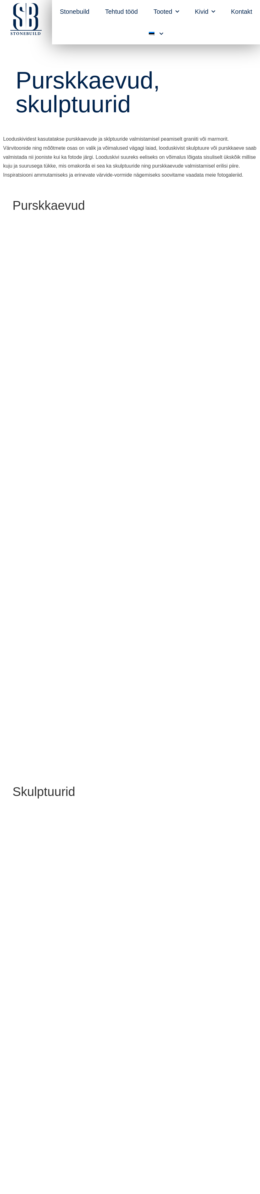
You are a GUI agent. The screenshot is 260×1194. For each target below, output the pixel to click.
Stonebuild (75, 11)
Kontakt (241, 11)
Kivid (205, 11)
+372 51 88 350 (159, 1106)
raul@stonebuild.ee (154, 1124)
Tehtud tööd (121, 11)
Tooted (166, 11)
